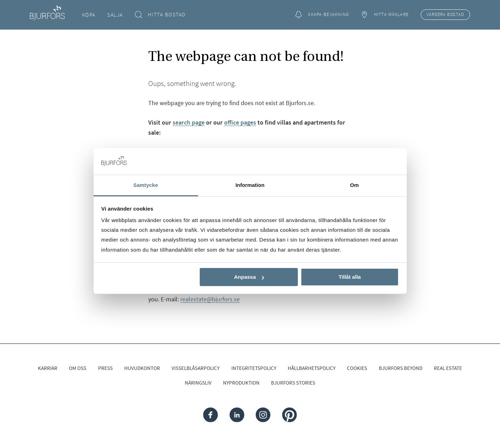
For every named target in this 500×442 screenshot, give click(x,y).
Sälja (115, 14)
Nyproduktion (241, 382)
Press (105, 368)
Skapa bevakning (322, 14)
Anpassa (249, 277)
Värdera (445, 14)
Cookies (357, 368)
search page (189, 122)
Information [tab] (250, 185)
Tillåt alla (350, 277)
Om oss (77, 368)
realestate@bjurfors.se (210, 299)
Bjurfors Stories (293, 382)
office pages (240, 122)
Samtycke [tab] (145, 185)
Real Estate (448, 368)
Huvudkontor (142, 368)
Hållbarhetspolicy (311, 368)
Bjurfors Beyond (400, 368)
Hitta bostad (160, 14)
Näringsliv (198, 382)
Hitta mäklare (385, 14)
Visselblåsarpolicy (196, 368)
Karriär (47, 368)
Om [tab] (354, 185)
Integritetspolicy (253, 368)
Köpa (89, 14)
